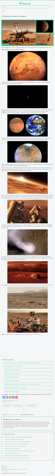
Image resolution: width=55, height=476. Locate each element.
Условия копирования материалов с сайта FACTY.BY (14, 469)
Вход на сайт (4, 470)
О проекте (3, 468)
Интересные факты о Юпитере (12, 373)
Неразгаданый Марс (36, 334)
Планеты (10, 401)
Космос (16, 400)
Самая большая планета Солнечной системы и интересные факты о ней (22, 362)
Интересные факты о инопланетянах (14, 366)
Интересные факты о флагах (12, 391)
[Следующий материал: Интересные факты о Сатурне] (50, 410)
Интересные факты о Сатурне (12, 380)
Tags (2, 465)
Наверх (52, 473)
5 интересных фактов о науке (12, 377)
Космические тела (31, 405)
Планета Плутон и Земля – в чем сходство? (15, 387)
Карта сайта (4, 466)
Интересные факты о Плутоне (12, 370)
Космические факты (18, 405)
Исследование (6, 405)
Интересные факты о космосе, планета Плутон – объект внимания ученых (23, 384)
